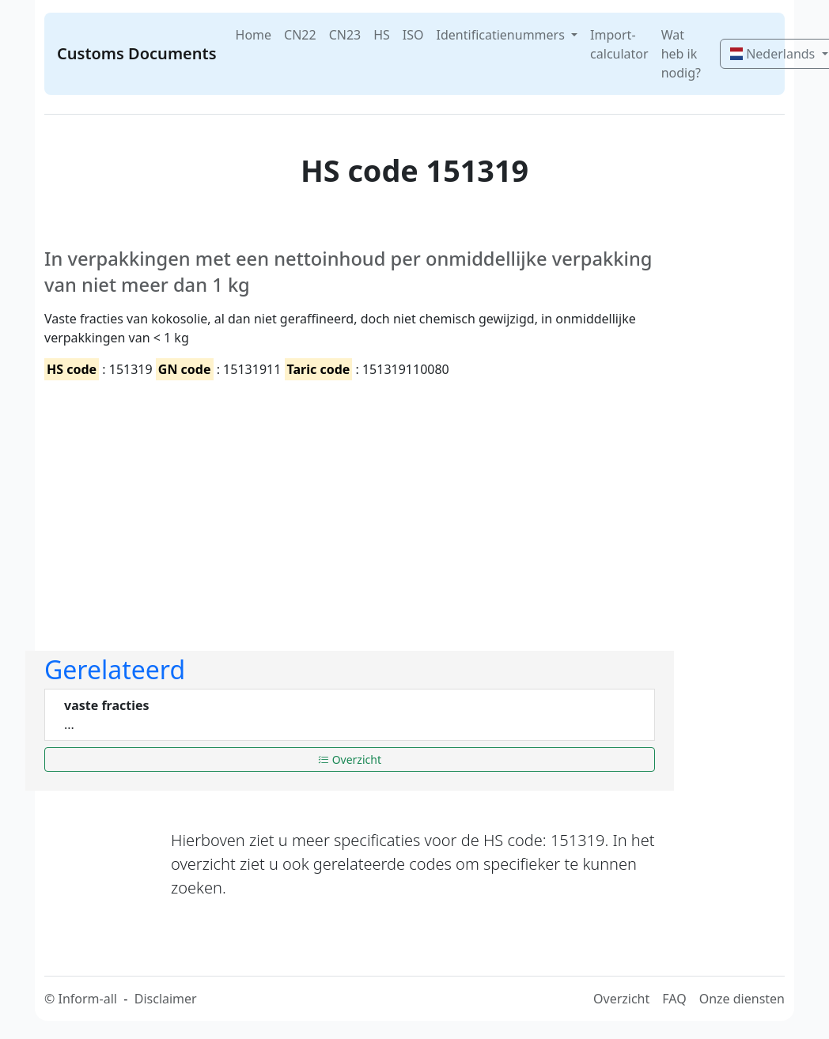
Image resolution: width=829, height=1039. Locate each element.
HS (381, 34)
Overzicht (349, 759)
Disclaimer (165, 998)
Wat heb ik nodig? (681, 53)
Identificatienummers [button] (502, 34)
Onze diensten (742, 998)
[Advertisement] (349, 502)
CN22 (300, 34)
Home (254, 34)
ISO (413, 34)
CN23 (345, 34)
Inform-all (87, 998)
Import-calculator (619, 44)
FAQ (674, 998)
